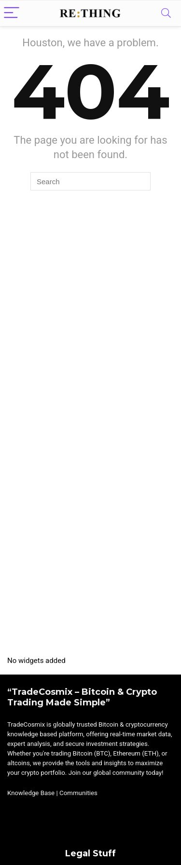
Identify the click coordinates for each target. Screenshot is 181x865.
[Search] (166, 13)
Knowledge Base (31, 793)
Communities (78, 793)
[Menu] (11, 13)
